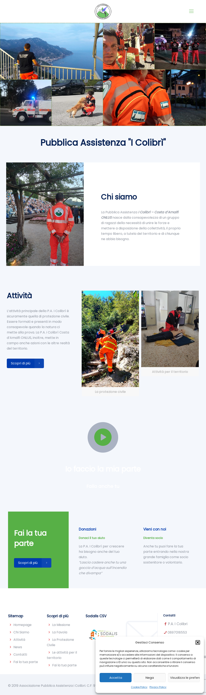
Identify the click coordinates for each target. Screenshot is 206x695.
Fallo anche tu (102, 486)
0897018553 (177, 632)
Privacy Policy (157, 687)
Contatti (20, 654)
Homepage (22, 624)
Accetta (115, 677)
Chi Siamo (21, 632)
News (17, 647)
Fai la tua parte (25, 662)
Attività (19, 639)
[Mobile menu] (191, 11)
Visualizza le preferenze (185, 677)
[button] (198, 642)
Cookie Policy (139, 687)
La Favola (59, 632)
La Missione (61, 624)
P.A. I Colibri (177, 623)
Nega (150, 677)
